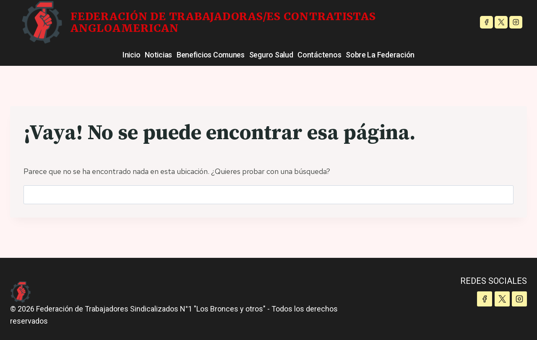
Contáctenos (319, 54)
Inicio (131, 54)
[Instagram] (515, 22)
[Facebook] (486, 22)
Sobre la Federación (380, 54)
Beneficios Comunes (211, 54)
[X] (501, 22)
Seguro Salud (271, 54)
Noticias (158, 54)
